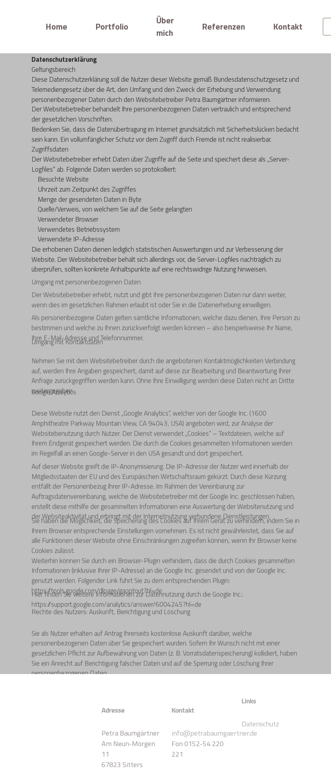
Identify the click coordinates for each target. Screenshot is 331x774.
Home (56, 26)
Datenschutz (260, 729)
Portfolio (111, 26)
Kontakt (288, 26)
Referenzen (223, 26)
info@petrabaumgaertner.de (214, 743)
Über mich (165, 26)
